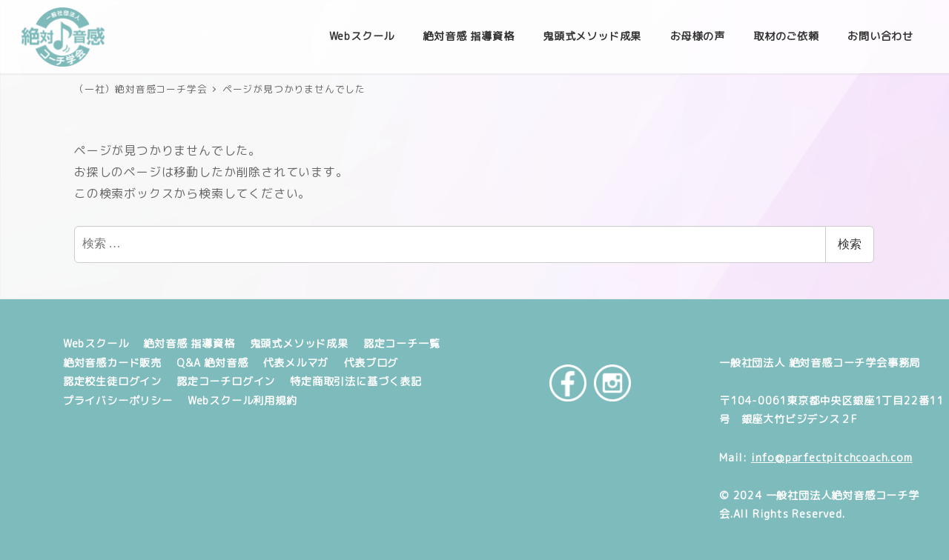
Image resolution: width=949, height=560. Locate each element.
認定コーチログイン (225, 381)
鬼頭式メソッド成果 (299, 343)
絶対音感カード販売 (112, 363)
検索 (850, 244)
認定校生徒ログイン (112, 381)
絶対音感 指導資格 (188, 343)
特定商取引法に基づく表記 (356, 381)
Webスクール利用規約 (242, 400)
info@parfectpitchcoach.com (832, 457)
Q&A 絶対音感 (212, 363)
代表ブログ (370, 363)
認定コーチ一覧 (401, 343)
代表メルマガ (295, 363)
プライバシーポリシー (118, 400)
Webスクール (96, 343)
